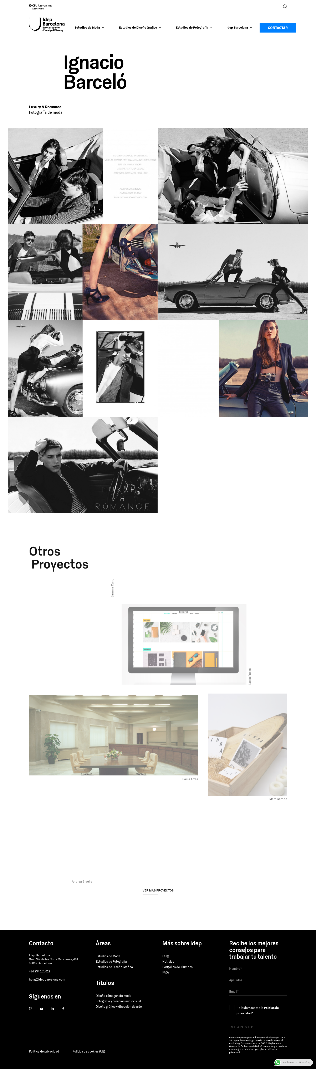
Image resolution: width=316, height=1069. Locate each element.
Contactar (278, 27)
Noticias (168, 961)
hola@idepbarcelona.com (47, 979)
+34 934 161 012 (39, 971)
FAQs (165, 972)
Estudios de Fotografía (111, 961)
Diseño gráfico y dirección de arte (119, 1007)
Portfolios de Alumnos (177, 967)
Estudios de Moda (108, 956)
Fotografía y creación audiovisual (118, 1001)
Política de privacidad (44, 1051)
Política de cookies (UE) (88, 1051)
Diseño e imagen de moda (113, 996)
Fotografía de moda (45, 112)
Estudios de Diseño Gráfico (114, 967)
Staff (165, 956)
